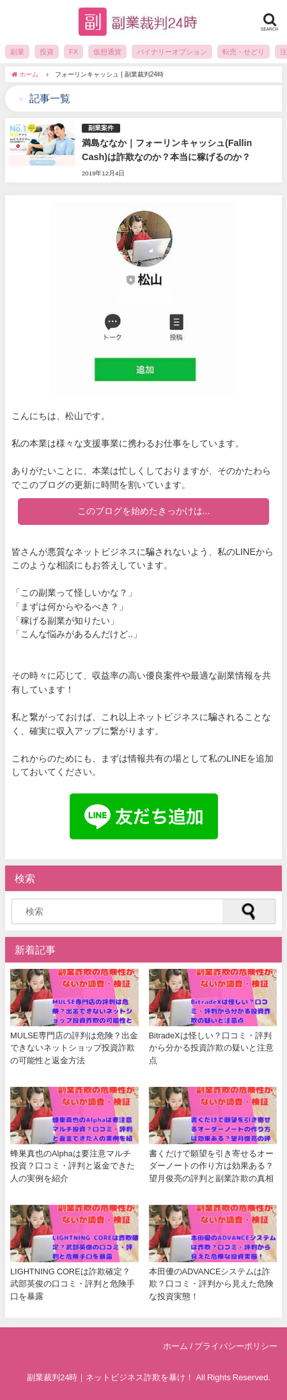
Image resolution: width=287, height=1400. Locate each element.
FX (73, 51)
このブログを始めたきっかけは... (143, 510)
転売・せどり (243, 51)
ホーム (175, 1346)
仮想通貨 (107, 51)
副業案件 (101, 128)
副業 (17, 51)
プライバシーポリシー (235, 1346)
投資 (47, 51)
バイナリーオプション (172, 51)
